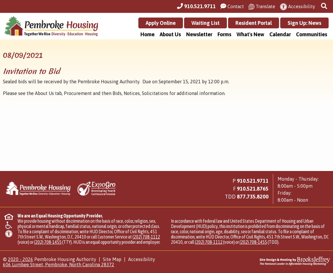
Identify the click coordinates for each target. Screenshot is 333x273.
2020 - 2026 (20, 259)
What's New (250, 34)
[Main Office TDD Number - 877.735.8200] (253, 196)
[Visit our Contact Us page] (232, 6)
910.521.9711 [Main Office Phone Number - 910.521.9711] (253, 181)
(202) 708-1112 (146, 236)
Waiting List (205, 23)
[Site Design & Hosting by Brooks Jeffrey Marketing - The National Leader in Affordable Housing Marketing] (289, 261)
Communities (311, 34)
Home (147, 34)
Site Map (112, 259)
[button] (325, 6)
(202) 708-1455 (48, 242)
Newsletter (199, 34)
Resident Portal (253, 23)
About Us (170, 34)
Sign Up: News (304, 23)
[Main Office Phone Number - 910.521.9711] (196, 6)
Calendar (280, 34)
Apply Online (161, 23)
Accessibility (141, 259)
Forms (224, 34)
